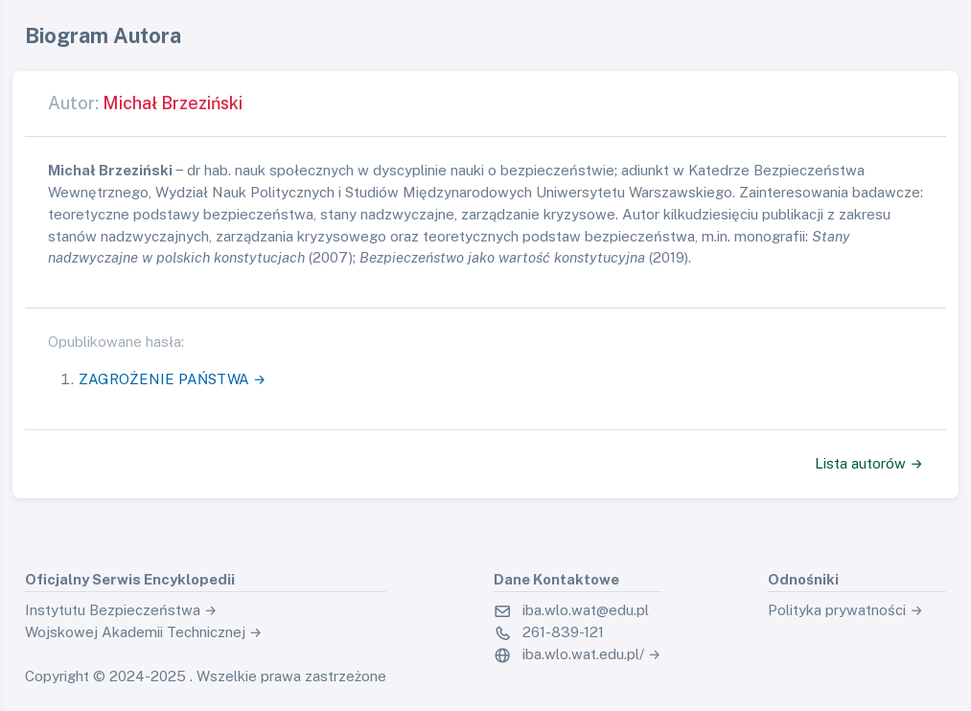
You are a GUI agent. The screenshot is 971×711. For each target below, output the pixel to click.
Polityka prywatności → (845, 610)
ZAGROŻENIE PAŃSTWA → (172, 379)
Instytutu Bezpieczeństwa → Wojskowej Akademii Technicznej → (144, 621)
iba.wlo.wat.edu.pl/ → (591, 654)
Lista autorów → (869, 463)
